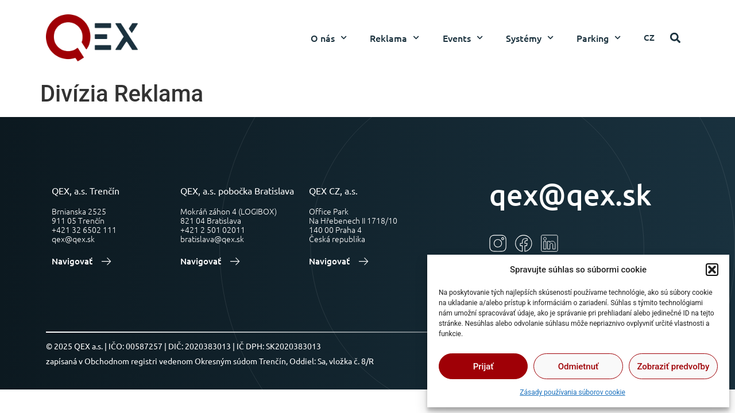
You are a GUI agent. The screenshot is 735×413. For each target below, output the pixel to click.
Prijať (483, 366)
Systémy (530, 37)
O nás (329, 37)
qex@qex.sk (570, 194)
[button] (712, 269)
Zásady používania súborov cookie (572, 392)
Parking (599, 37)
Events (463, 37)
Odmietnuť (578, 366)
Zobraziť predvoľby (673, 366)
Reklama (394, 37)
